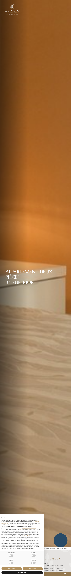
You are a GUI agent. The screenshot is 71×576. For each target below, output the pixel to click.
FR (66, 574)
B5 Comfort (63, 548)
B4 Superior (48, 548)
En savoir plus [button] (22, 572)
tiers (20, 529)
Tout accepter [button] (32, 568)
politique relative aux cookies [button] (29, 528)
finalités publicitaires (27, 535)
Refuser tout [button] (11, 568)
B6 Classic (55, 548)
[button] (41, 517)
